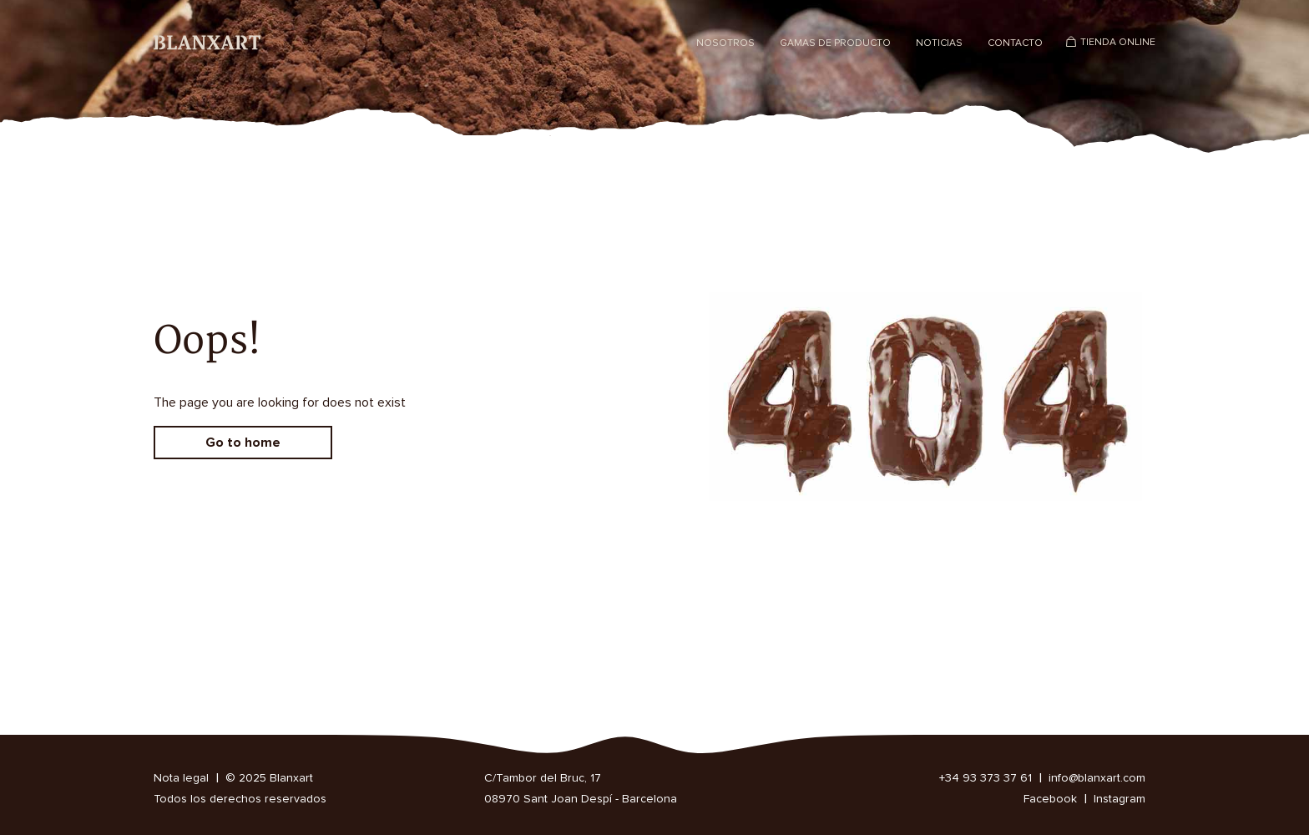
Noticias (939, 43)
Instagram (1119, 799)
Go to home (242, 442)
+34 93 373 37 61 (985, 778)
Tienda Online (1117, 43)
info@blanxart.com (1097, 778)
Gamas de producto (835, 43)
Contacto (1015, 43)
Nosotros (725, 43)
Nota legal (181, 778)
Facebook (1050, 799)
